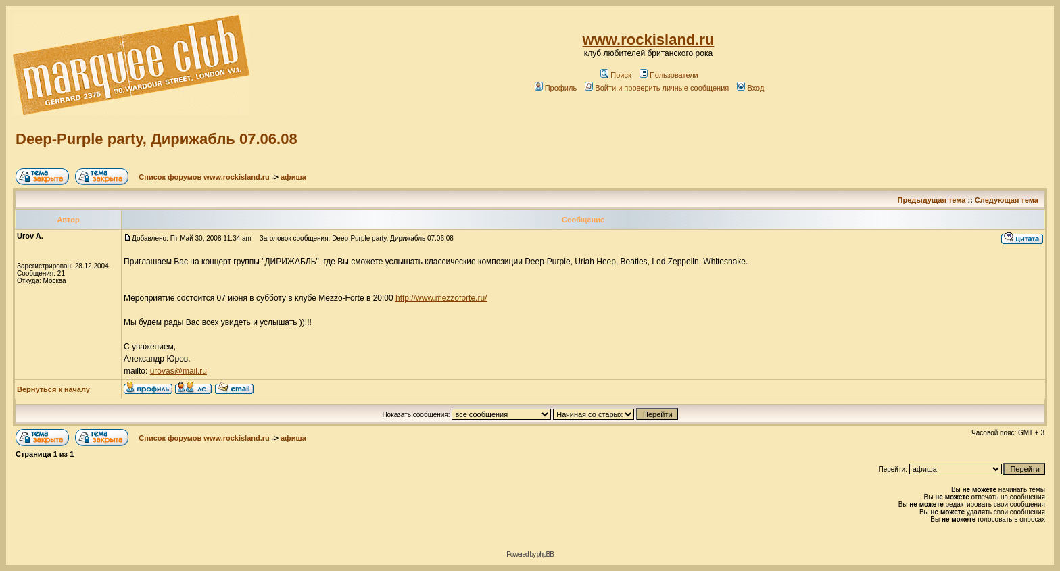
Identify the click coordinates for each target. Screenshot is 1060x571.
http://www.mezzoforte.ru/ (441, 298)
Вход (750, 88)
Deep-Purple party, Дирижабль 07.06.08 (156, 138)
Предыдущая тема (932, 200)
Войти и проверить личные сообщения (657, 88)
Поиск (615, 75)
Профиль (556, 88)
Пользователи (669, 75)
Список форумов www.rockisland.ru (204, 177)
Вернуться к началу (53, 389)
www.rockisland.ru (649, 39)
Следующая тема (1006, 200)
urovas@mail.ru (178, 371)
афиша (293, 177)
